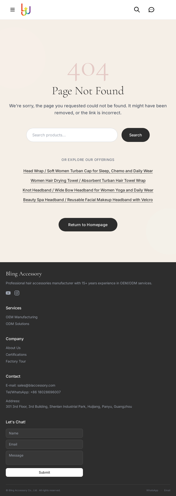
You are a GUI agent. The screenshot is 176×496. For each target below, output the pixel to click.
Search (135, 135)
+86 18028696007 (45, 392)
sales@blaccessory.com (36, 385)
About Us (13, 348)
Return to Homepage (88, 224)
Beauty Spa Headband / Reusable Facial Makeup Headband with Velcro (88, 199)
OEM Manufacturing (22, 317)
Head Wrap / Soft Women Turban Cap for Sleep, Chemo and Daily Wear (88, 170)
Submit (44, 472)
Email (167, 490)
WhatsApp (152, 490)
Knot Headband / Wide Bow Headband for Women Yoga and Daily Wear (88, 190)
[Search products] (72, 135)
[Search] (137, 9)
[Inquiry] (151, 9)
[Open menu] (12, 9)
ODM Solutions (17, 324)
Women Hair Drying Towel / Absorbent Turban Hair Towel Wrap (88, 180)
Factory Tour (16, 361)
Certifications (16, 354)
